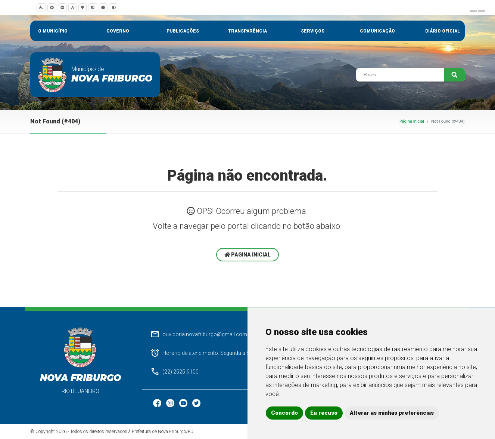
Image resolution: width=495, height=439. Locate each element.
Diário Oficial (442, 31)
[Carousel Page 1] (473, 11)
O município (53, 31)
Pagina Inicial (247, 255)
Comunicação (377, 31)
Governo (117, 31)
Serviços (312, 31)
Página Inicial (411, 121)
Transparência (247, 31)
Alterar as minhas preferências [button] (392, 412)
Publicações (182, 31)
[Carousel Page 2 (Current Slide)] (481, 11)
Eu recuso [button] (323, 412)
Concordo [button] (284, 412)
